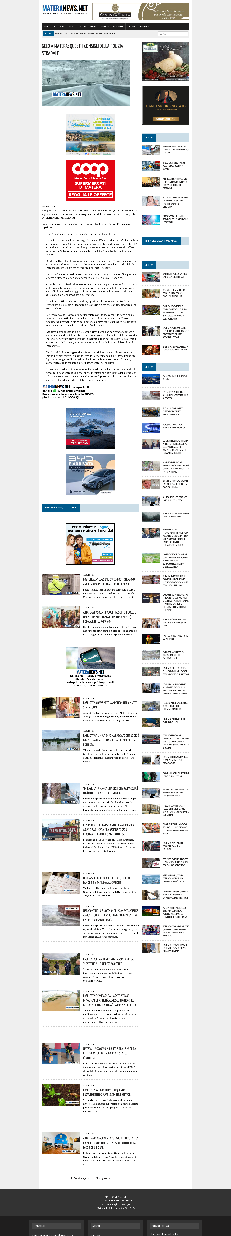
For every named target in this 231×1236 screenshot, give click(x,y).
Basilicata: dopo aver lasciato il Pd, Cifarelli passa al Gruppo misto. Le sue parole (183, 908)
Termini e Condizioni (161, 1189)
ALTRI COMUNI (105, 28)
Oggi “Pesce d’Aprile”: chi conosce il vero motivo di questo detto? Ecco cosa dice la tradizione (184, 827)
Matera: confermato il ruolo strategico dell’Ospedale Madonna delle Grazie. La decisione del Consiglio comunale (183, 876)
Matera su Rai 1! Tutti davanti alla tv (183, 372)
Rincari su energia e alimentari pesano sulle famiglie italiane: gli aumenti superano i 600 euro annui (183, 795)
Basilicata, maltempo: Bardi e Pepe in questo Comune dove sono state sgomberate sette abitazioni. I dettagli (183, 329)
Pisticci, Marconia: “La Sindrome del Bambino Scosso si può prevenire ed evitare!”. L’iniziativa (185, 204)
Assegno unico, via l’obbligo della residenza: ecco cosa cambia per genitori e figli (184, 295)
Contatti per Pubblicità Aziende (167, 1182)
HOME (33, 28)
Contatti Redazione (161, 1203)
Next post (98, 1098)
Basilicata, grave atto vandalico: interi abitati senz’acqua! (104, 671)
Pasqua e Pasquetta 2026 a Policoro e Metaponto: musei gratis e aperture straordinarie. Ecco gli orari (183, 779)
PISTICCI (80, 28)
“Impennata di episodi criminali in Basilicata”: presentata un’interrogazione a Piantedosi (185, 860)
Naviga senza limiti (160, 1210)
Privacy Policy (158, 1196)
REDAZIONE (118, 28)
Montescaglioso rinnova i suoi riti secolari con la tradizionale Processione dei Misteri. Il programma (185, 188)
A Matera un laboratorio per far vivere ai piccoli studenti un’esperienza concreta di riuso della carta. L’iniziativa (184, 560)
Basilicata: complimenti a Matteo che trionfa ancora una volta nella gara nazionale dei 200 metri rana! (183, 892)
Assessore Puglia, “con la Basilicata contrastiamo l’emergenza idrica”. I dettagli (182, 843)
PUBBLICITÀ (131, 28)
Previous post (75, 1098)
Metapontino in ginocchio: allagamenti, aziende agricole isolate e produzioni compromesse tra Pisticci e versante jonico (103, 866)
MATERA (58, 28)
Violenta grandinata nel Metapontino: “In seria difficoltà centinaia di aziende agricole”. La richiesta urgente (184, 458)
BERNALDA (91, 28)
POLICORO (69, 28)
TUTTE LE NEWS (45, 28)
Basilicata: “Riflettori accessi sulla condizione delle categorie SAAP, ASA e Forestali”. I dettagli (183, 644)
